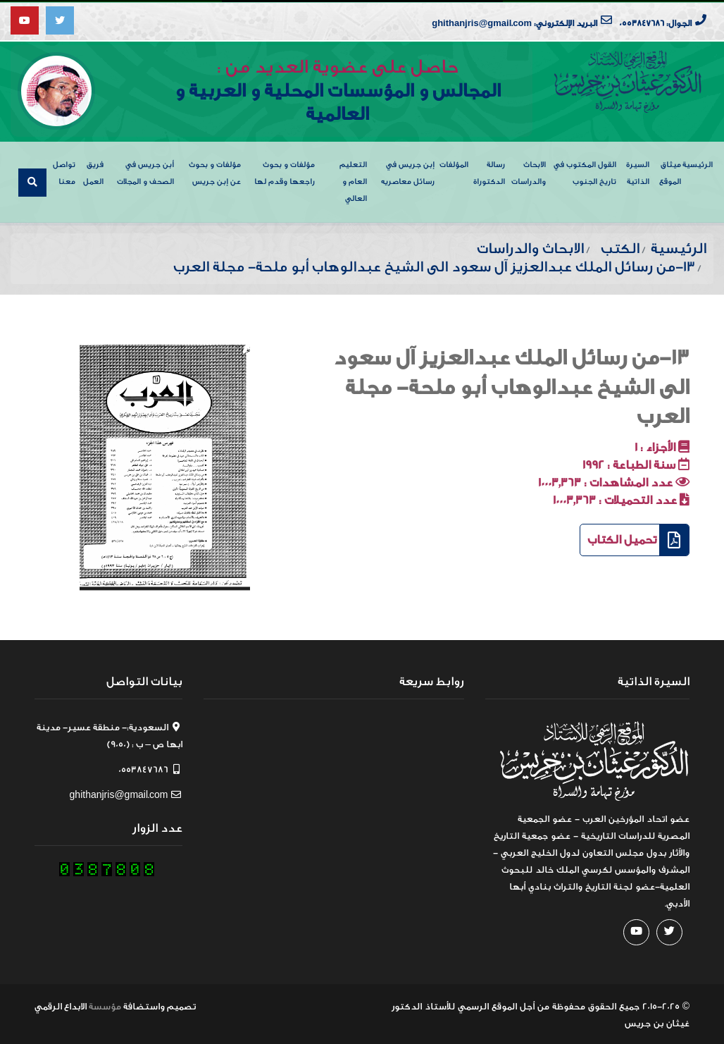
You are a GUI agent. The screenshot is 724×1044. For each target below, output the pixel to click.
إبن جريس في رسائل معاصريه (408, 171)
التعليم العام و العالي (353, 179)
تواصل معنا (64, 171)
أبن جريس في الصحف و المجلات (145, 171)
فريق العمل (93, 171)
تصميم (181, 1004)
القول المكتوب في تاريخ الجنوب (585, 171)
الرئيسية (697, 162)
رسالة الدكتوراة (489, 171)
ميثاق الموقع (670, 171)
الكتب (620, 246)
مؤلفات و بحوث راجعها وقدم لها (284, 171)
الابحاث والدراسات (528, 171)
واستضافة (144, 1004)
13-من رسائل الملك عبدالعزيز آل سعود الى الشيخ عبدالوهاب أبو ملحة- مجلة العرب (511, 385)
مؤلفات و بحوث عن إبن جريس (215, 171)
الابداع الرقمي (61, 1004)
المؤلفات (453, 162)
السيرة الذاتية (637, 171)
